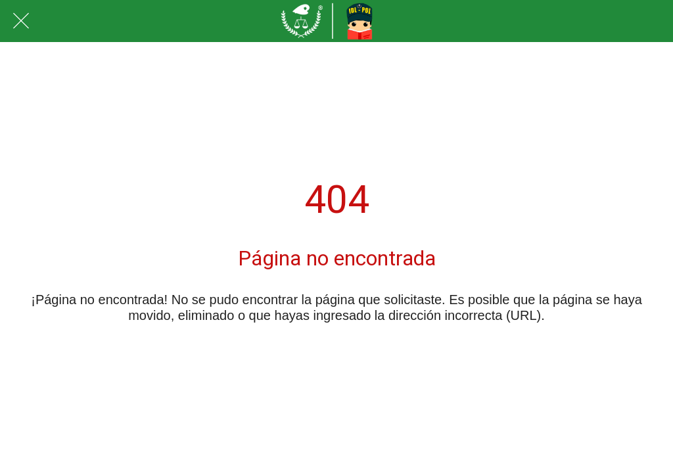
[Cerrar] (21, 21)
